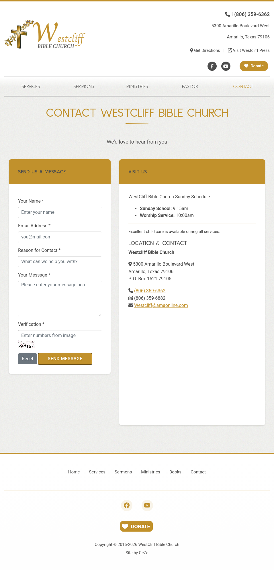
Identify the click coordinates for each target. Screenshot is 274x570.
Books (175, 472)
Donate (254, 66)
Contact (243, 86)
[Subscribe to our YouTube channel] (147, 505)
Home (74, 472)
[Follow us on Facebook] (126, 505)
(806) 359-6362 (149, 290)
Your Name (31, 201)
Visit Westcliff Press (249, 50)
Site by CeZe (137, 553)
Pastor (190, 86)
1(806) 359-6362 (247, 14)
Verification (31, 324)
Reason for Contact (39, 250)
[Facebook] (212, 66)
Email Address (34, 225)
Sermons (83, 86)
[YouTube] (225, 66)
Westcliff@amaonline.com (161, 305)
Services (30, 86)
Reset (27, 358)
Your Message (34, 275)
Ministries (137, 86)
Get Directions (205, 50)
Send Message (65, 358)
